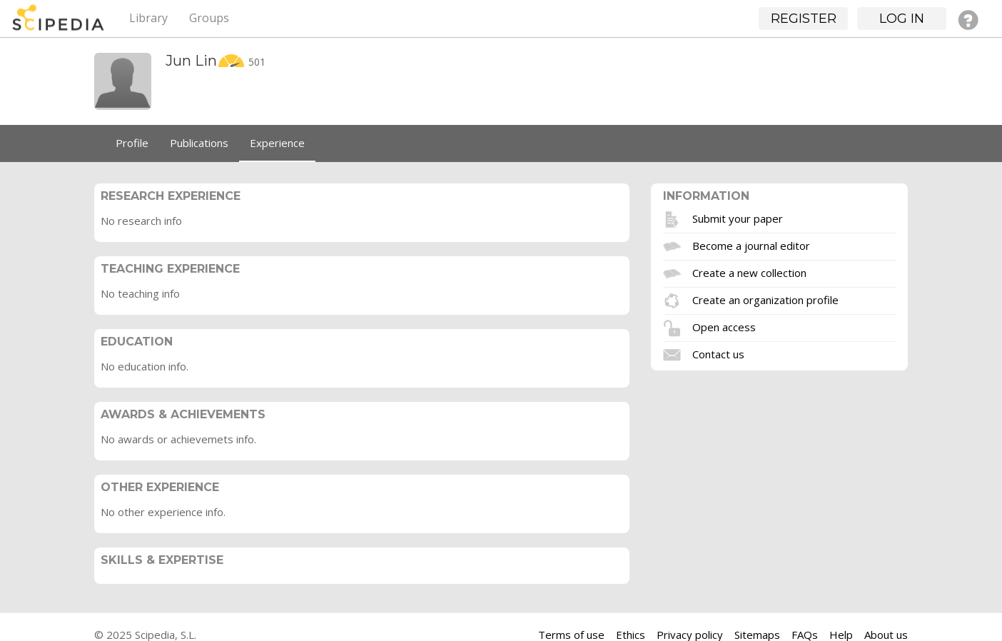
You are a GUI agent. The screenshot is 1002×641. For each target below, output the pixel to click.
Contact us (718, 353)
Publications (199, 143)
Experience (277, 143)
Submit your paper (737, 218)
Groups (209, 18)
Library (148, 18)
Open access (724, 326)
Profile (132, 143)
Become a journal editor (751, 245)
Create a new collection (749, 272)
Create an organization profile (765, 299)
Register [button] (803, 18)
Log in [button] (901, 18)
